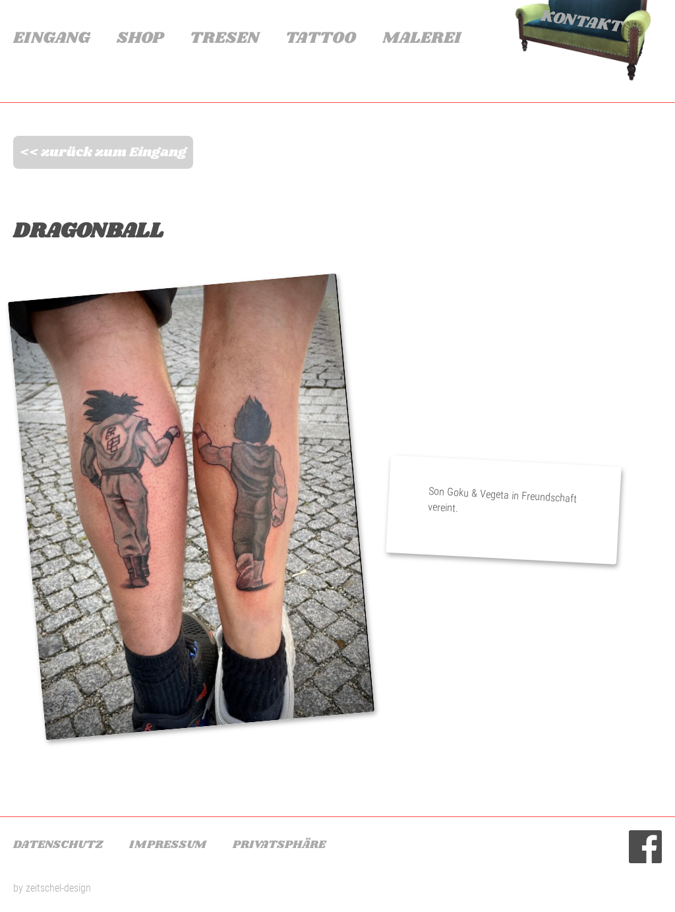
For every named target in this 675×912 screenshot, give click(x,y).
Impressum (167, 845)
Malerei (421, 38)
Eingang (51, 38)
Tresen (224, 38)
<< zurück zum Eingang (103, 152)
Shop (140, 38)
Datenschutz (58, 845)
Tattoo (320, 38)
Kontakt (581, 22)
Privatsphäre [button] (279, 845)
